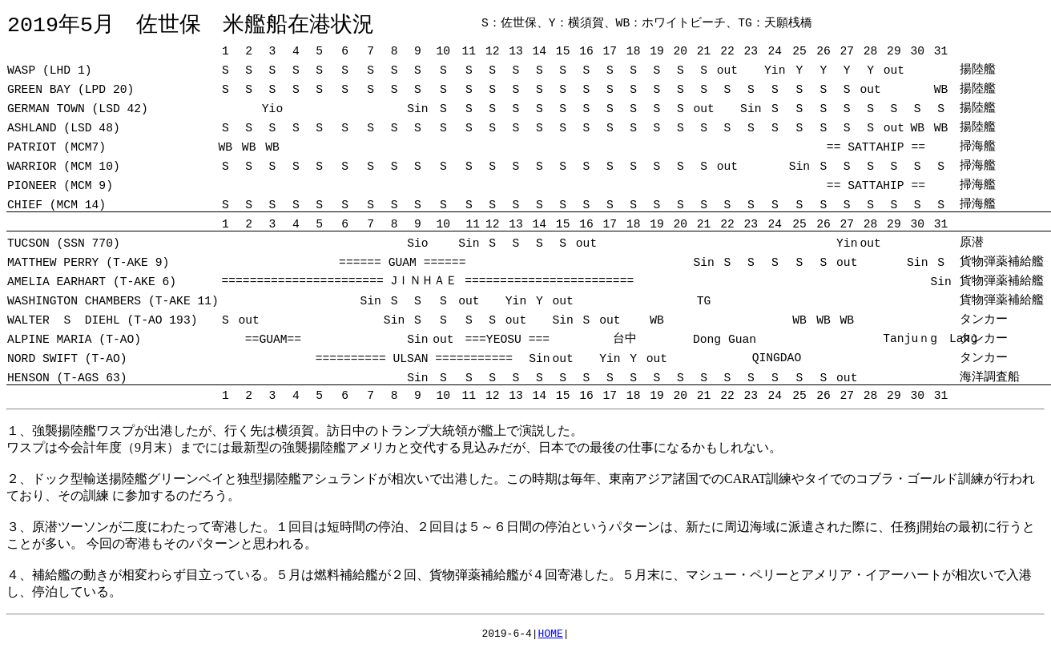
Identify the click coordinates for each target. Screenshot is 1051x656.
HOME (550, 636)
